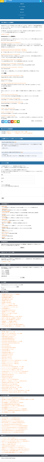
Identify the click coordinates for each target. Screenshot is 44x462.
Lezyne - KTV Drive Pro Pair (7, 111)
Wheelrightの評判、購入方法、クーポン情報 (10, 388)
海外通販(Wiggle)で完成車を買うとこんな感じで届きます (12, 316)
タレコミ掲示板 (22, 6)
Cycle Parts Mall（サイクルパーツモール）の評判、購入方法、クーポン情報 (15, 390)
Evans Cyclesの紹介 (5, 344)
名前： (2, 174)
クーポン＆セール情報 (5, 395)
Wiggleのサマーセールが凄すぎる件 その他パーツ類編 (16, 131)
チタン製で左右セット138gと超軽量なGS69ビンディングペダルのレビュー (15, 450)
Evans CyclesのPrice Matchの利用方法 (9, 347)
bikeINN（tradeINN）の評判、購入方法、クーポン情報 (12, 387)
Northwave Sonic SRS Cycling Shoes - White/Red (12, 67)
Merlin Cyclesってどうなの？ (7, 358)
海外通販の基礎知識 (4, 291)
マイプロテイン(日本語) (6, 221)
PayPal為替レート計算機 (5, 264)
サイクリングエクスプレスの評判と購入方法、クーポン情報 (13, 366)
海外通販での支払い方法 (6, 300)
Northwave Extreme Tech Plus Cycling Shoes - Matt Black (13, 49)
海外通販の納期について (6, 314)
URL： (2, 181)
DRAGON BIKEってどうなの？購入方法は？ (10, 384)
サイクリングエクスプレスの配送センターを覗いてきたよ (12, 369)
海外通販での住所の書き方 (7, 302)
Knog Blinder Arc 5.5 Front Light (8, 115)
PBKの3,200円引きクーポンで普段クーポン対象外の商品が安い (13, 405)
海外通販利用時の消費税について (8, 297)
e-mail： (2, 178)
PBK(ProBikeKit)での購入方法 (7, 365)
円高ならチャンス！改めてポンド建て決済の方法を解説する (13, 324)
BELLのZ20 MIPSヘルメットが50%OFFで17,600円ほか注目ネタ (13, 422)
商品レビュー (3, 435)
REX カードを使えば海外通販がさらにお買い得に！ (11, 319)
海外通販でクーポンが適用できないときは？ (10, 322)
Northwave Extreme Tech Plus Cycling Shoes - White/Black (14, 50)
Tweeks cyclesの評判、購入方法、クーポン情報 (10, 385)
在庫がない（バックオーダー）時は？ (9, 303)
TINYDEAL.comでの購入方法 (7, 377)
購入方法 (22, 12)
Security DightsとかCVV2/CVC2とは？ (9, 310)
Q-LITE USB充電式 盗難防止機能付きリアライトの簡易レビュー (13, 452)
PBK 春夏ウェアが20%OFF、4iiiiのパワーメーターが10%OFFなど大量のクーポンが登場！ (18, 399)
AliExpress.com (5, 227)
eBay (3, 229)
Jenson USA (4, 216)
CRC (19, 103)
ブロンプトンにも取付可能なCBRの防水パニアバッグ (11, 442)
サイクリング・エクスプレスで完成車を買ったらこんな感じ (13, 368)
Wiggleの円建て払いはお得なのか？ (8, 336)
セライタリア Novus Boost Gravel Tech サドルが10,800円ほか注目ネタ (14, 427)
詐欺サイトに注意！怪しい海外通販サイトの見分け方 (11, 318)
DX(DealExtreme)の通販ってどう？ (8, 352)
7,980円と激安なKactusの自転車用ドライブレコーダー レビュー (13, 445)
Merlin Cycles (4, 206)
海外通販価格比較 (4, 241)
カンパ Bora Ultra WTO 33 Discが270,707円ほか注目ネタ (12, 424)
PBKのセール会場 (5, 34)
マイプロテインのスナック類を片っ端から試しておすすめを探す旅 (14, 439)
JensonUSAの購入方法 (6, 350)
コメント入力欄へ (19, 138)
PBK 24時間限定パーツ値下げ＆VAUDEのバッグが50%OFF (12, 402)
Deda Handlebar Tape (6, 79)
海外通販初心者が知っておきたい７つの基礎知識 (11, 294)
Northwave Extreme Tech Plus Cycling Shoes (11, 42)
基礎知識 (22, 9)
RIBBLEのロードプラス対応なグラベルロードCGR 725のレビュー (14, 447)
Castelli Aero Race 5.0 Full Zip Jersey (9, 94)
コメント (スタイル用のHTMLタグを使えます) (10, 186)
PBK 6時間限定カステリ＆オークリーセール (10, 407)
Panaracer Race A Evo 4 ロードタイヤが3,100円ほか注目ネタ (13, 421)
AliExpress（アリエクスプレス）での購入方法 (10, 361)
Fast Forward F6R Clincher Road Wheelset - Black (12, 75)
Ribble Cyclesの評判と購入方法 (7, 376)
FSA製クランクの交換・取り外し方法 (8, 444)
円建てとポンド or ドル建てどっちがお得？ (9, 313)
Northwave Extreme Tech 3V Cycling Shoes (10, 54)
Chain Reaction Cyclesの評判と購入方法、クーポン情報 (12, 341)
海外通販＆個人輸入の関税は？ (7, 295)
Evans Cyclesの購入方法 (6, 346)
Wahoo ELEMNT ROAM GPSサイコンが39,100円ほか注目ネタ (13, 430)
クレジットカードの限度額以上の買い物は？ (10, 305)
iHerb (3, 224)
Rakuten (3, 237)
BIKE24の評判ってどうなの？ (7, 355)
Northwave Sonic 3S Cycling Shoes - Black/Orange (12, 63)
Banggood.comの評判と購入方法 (8, 374)
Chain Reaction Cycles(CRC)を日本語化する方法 (10, 342)
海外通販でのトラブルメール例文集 (8, 311)
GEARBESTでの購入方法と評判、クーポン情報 (10, 382)
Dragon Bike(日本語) (6, 211)
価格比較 (22, 3)
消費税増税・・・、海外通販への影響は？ (9, 321)
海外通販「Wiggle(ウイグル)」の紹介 (8, 331)
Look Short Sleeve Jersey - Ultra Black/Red (10, 98)
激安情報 (22, 17)
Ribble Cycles (4, 219)
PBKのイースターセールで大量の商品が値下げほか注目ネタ (13, 397)
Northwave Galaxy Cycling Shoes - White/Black (11, 59)
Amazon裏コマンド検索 (5, 256)
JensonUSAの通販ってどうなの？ (8, 349)
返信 (15, 142)
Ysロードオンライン (5, 232)
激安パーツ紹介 (4, 415)
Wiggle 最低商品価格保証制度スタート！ (9, 338)
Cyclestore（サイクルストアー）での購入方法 (10, 363)
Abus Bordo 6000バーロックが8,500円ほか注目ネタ (11, 417)
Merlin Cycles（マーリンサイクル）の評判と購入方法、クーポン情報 (14, 360)
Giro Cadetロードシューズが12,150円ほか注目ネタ (11, 419)
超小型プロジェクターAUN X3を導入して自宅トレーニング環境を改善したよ (16, 441)
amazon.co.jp (4, 234)
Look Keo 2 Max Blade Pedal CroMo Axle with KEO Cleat (13, 83)
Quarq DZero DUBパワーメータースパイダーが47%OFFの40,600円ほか (15, 425)
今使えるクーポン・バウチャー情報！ (8, 252)
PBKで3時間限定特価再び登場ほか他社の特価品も (11, 404)
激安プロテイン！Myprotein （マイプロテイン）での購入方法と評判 (14, 380)
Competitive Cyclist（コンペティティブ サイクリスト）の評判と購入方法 (15, 371)
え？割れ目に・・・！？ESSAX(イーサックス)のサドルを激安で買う (19, 133)
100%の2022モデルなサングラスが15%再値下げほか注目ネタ (13, 432)
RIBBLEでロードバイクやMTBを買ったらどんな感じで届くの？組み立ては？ (16, 449)
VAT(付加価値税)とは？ (6, 308)
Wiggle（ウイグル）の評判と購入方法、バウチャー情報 (12, 333)
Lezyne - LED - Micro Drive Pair (8, 108)
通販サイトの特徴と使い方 (6, 329)
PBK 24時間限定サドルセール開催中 (8, 412)
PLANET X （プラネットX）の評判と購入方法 (10, 379)
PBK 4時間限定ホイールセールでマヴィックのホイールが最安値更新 (14, 408)
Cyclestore (4, 214)
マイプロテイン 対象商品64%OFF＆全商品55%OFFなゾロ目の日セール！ (15, 410)
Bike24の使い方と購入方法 (7, 357)
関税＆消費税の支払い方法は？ (7, 299)
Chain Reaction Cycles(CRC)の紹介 (8, 339)
